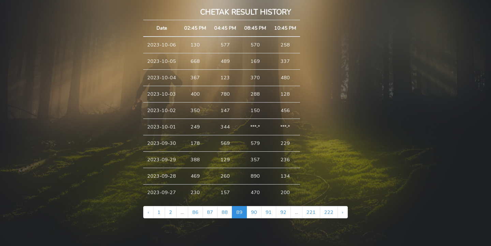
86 (195, 212)
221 (311, 212)
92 (283, 212)
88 (225, 212)
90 (254, 212)
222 (328, 212)
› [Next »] (342, 212)
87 (210, 212)
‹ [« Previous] (148, 212)
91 (269, 212)
